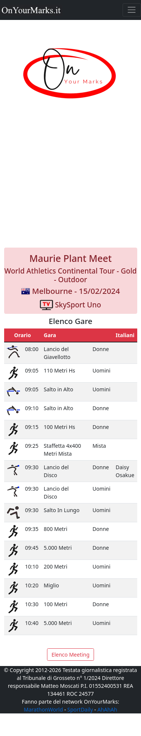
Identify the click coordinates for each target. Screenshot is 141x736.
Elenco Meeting (70, 654)
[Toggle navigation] (132, 10)
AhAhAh (107, 709)
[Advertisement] (70, 181)
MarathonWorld (43, 709)
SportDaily (80, 709)
